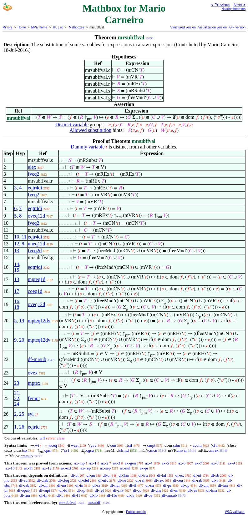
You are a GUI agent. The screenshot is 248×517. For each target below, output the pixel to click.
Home (22, 27)
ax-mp (79, 463)
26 (21, 426)
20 (21, 340)
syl (31, 414)
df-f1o (112, 495)
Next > (239, 5)
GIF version (237, 27)
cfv (214, 445)
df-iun (223, 485)
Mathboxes (76, 27)
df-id (63, 490)
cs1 (66, 450)
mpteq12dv (39, 320)
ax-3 (116, 463)
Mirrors (7, 27)
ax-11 (28, 468)
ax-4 (148, 463)
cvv (94, 445)
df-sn (149, 485)
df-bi (74, 475)
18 (16, 307)
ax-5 (165, 463)
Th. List (58, 27)
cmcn (152, 450)
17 (16, 291)
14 (16, 264)
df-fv (130, 495)
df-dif (43, 485)
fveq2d (35, 250)
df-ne (122, 480)
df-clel (83, 480)
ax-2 (104, 463)
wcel (75, 445)
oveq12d (36, 215)
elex (32, 167)
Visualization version (212, 27)
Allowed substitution (90, 130)
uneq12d (36, 243)
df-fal (161, 475)
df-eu (23, 480)
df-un (61, 485)
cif (130, 445)
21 (16, 392)
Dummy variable (87, 146)
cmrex (213, 450)
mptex (34, 383)
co (25, 450)
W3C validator (235, 512)
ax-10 (10, 468)
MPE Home (39, 27)
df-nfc (103, 480)
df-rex (159, 480)
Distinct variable (72, 124)
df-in (79, 485)
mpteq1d (36, 279)
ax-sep (105, 468)
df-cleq (63, 480)
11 (24, 236)
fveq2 (33, 174)
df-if (132, 485)
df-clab (42, 480)
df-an (90, 475)
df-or (107, 475)
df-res (192, 490)
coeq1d (35, 291)
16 (16, 301)
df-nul (115, 485)
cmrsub (27, 456)
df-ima (211, 490)
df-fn (43, 495)
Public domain (136, 512)
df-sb (215, 475)
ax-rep (85, 468)
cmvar (182, 450)
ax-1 (93, 463)
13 (16, 250)
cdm (176, 445)
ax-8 (215, 463)
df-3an (124, 475)
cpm (47, 450)
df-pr (167, 485)
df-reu (178, 480)
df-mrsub (37, 359)
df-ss (96, 485)
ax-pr (144, 468)
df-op (184, 485)
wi (37, 445)
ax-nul (125, 468)
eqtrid (33, 426)
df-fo (93, 495)
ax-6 (181, 463)
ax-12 (47, 468)
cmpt (151, 445)
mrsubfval (67, 502)
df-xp (81, 490)
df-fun (25, 495)
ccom (197, 445)
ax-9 (231, 463)
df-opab (23, 490)
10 (16, 236)
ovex (33, 372)
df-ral (139, 480)
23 (16, 383)
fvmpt (34, 398)
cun (113, 445)
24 (16, 404)
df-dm (156, 490)
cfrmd (124, 450)
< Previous (220, 5)
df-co (137, 490)
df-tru (143, 475)
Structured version (182, 27)
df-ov (148, 495)
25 (21, 414)
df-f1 (76, 495)
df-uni (204, 485)
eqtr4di (35, 187)
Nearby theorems (233, 9)
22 (16, 398)
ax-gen (130, 463)
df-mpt (44, 490)
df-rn (174, 490)
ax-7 (198, 463)
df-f (60, 495)
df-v (214, 480)
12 (16, 243)
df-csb (24, 485)
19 (21, 320)
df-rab (197, 480)
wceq (52, 445)
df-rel (99, 490)
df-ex (179, 475)
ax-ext (66, 468)
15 (16, 270)
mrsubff (94, 502)
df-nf (197, 475)
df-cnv (118, 490)
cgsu (90, 450)
